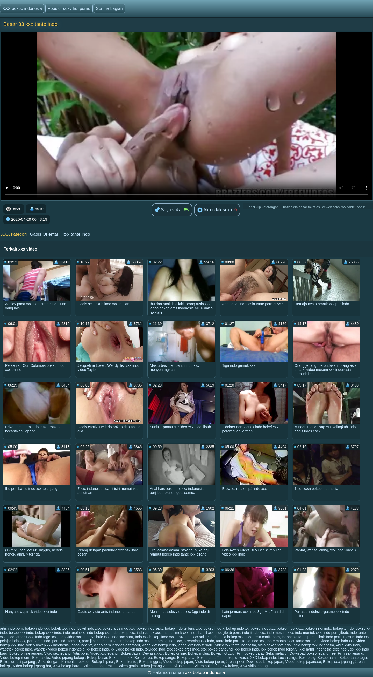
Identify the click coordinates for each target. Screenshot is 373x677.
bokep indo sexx (150, 628)
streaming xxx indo (199, 641)
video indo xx (81, 645)
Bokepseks (41, 657)
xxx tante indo (76, 234)
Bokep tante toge (353, 657)
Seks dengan (48, 662)
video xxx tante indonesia (235, 645)
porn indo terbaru (66, 641)
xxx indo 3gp (343, 649)
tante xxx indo (307, 641)
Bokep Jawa (130, 653)
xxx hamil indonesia (315, 649)
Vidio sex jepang (57, 653)
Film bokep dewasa (232, 657)
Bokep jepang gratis (99, 666)
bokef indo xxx (89, 628)
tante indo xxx (253, 641)
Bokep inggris (150, 662)
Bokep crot (206, 657)
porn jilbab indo (94, 641)
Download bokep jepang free (313, 653)
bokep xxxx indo (48, 633)
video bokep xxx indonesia (47, 645)
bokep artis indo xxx (119, 628)
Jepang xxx (235, 662)
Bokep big (307, 657)
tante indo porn (228, 641)
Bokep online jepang (25, 653)
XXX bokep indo (263, 657)
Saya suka (168, 210)
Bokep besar (97, 657)
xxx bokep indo (247, 649)
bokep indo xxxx (290, 628)
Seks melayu (277, 653)
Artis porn (80, 653)
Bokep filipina (102, 662)
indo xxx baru (122, 637)
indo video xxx (70, 637)
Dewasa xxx (152, 653)
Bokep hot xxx (223, 653)
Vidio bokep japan (209, 662)
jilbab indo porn (329, 637)
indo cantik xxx (149, 633)
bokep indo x (214, 628)
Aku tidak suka (214, 210)
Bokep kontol (126, 662)
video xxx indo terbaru (195, 645)
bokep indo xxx (262, 628)
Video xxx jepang (104, 653)
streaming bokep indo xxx (129, 641)
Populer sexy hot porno (69, 8)
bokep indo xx (237, 628)
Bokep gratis (128, 666)
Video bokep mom (15, 657)
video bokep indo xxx (337, 641)
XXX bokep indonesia (22, 8)
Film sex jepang (350, 653)
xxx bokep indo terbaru (279, 649)
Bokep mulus (198, 653)
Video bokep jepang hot (32, 666)
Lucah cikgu (287, 657)
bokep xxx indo (21, 633)
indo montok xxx (308, 633)
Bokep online (175, 653)
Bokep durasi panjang (18, 662)
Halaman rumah (168, 672)
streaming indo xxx (167, 641)
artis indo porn (11, 628)
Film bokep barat (250, 653)
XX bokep (230, 666)
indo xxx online (197, 637)
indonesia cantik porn (263, 637)
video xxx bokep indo (159, 645)
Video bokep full (207, 666)
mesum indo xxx (356, 637)
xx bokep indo (98, 649)
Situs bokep (183, 666)
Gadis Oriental (44, 234)
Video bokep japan (178, 662)
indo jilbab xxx (253, 633)
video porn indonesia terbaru (117, 645)
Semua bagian (109, 8)
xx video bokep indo (127, 649)
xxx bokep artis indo (183, 649)
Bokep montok (120, 657)
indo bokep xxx (123, 633)
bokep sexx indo (318, 628)
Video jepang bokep (68, 657)
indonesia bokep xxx (227, 637)
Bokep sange (164, 657)
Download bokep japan (264, 662)
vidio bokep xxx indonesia (313, 645)
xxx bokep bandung (217, 649)
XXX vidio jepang (254, 666)
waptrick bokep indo (16, 649)
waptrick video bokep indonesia (59, 649)
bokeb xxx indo (63, 628)
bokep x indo (343, 628)
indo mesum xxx (280, 633)
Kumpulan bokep (75, 662)
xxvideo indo (155, 649)
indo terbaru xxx (20, 637)
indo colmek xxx (176, 633)
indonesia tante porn (298, 637)
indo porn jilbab (335, 633)
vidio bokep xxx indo (274, 645)
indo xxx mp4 (172, 637)
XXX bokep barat (66, 666)
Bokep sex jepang (338, 662)
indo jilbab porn (228, 633)
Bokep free (143, 657)
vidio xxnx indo (348, 645)
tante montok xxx (280, 641)
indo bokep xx (97, 633)
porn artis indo (38, 641)
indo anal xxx (73, 633)
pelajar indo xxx (12, 641)
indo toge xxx (46, 637)
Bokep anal (186, 657)
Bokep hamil (327, 657)
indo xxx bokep (147, 637)
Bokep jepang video (155, 666)
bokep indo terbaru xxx (183, 628)
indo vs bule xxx (97, 637)
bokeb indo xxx (37, 628)
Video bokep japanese (303, 662)
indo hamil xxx (201, 633)
